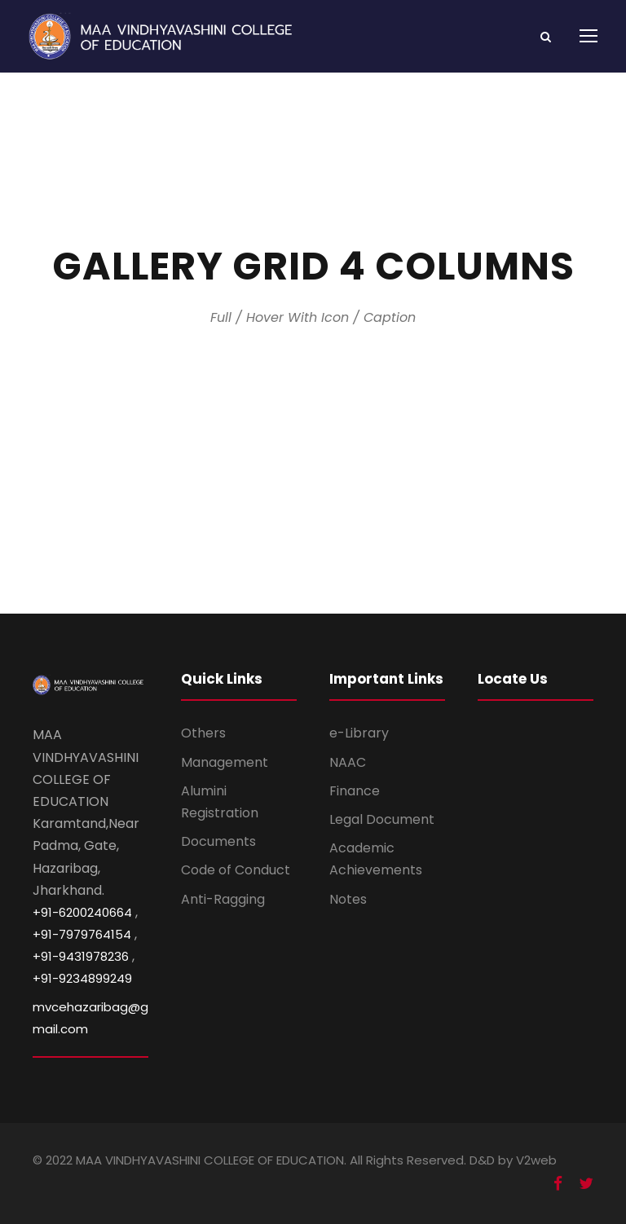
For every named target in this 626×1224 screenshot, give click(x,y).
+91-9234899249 (82, 978)
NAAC (347, 762)
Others (203, 733)
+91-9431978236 (81, 956)
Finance (354, 791)
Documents (218, 841)
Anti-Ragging (223, 899)
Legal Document (381, 819)
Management (224, 762)
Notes (348, 899)
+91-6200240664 (82, 912)
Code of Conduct (235, 870)
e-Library (359, 733)
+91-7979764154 (82, 934)
